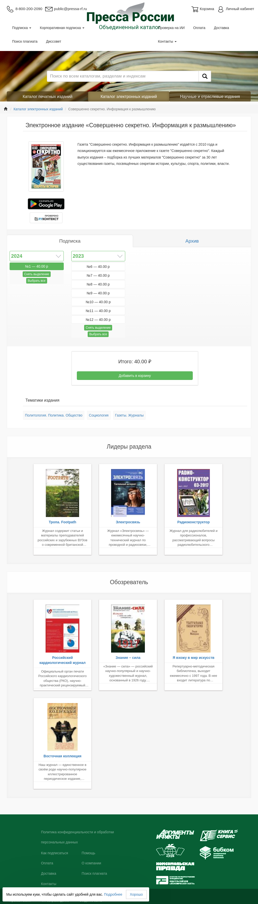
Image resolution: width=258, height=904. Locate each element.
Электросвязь (128, 522)
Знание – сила (128, 658)
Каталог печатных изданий (48, 96)
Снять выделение (36, 274)
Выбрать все (37, 280)
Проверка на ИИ (171, 28)
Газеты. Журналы (129, 415)
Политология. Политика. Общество (53, 415)
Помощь (88, 853)
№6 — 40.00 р (98, 267)
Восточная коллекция (62, 756)
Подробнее (113, 894)
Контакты (167, 41)
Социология (99, 415)
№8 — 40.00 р (98, 284)
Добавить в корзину (135, 376)
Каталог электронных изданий (129, 96)
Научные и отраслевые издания (210, 96)
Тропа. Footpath (62, 522)
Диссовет (53, 41)
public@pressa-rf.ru (66, 9)
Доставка (221, 28)
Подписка (21, 28)
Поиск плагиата (25, 41)
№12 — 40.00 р (98, 320)
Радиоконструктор (193, 522)
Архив (192, 241)
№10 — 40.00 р (98, 302)
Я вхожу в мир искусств (193, 658)
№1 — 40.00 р (36, 266)
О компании (91, 863)
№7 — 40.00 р (98, 275)
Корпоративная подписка (62, 28)
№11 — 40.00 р (98, 311)
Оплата (199, 28)
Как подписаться (54, 853)
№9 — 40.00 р (98, 293)
